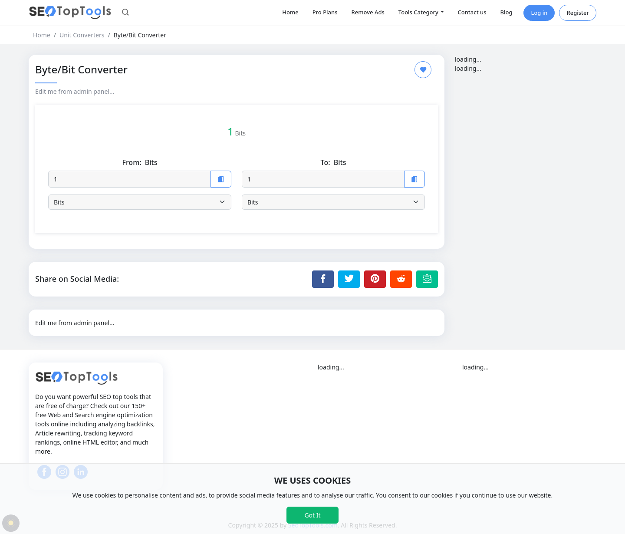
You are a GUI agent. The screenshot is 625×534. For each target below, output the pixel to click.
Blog (506, 12)
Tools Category (419, 12)
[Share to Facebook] (323, 279)
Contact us (471, 12)
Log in (539, 12)
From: (139, 162)
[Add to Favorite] (422, 69)
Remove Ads (368, 12)
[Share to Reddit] (401, 279)
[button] (125, 13)
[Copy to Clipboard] (221, 179)
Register (577, 12)
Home (290, 12)
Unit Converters (81, 35)
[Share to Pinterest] (375, 279)
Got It (312, 515)
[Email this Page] (427, 279)
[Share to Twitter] (349, 279)
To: (333, 162)
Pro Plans (325, 12)
